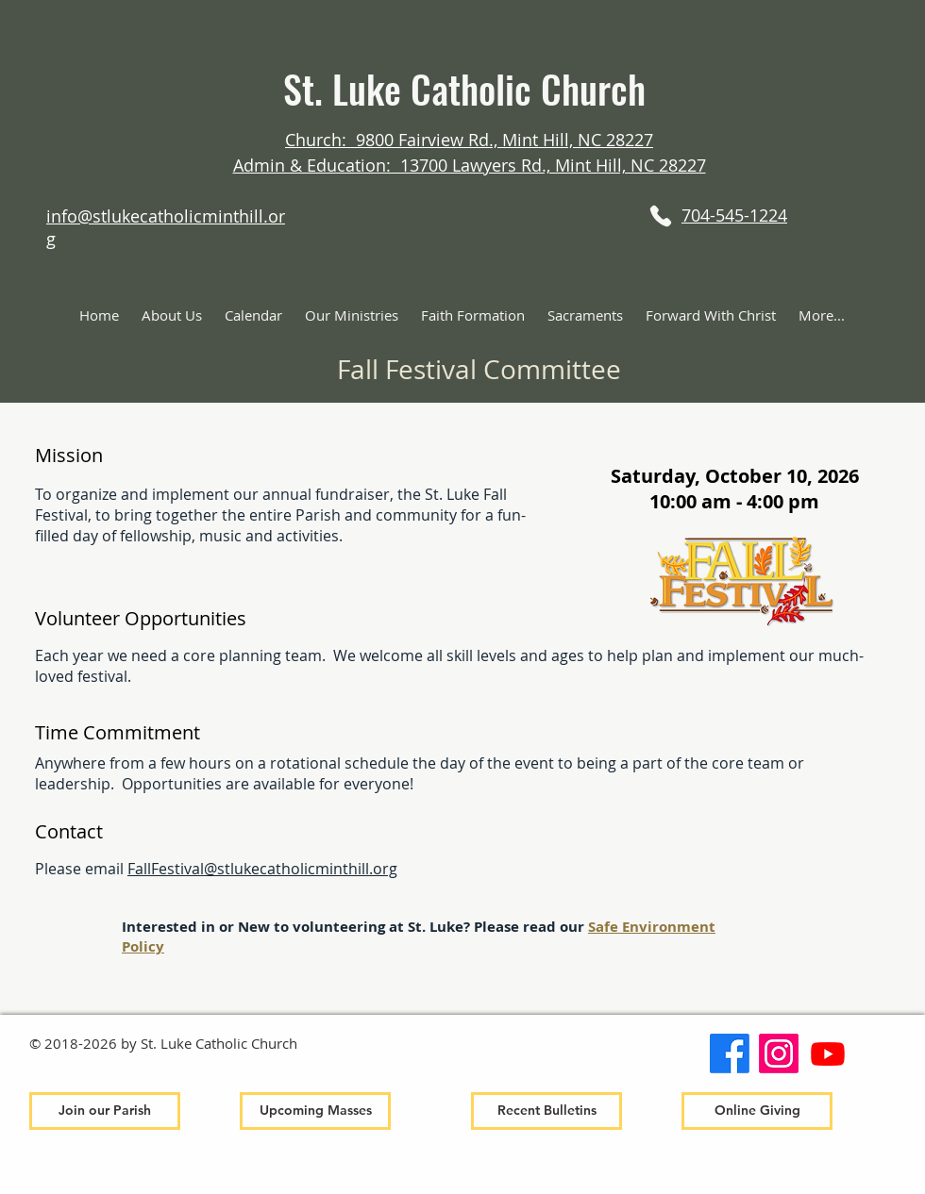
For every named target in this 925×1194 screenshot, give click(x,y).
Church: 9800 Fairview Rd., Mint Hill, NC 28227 (469, 139)
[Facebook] (729, 1053)
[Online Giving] (756, 1111)
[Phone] (660, 215)
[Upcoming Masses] (315, 1111)
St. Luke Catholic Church (469, 88)
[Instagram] (779, 1053)
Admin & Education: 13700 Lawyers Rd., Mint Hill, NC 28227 (469, 165)
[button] (171, 315)
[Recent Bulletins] (546, 1111)
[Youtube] (828, 1053)
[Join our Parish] (104, 1111)
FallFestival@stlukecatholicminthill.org (262, 868)
